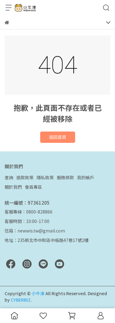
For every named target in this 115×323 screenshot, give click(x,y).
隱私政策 (45, 177)
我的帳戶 (85, 177)
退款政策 (24, 177)
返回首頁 (57, 137)
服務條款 (65, 177)
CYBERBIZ (21, 300)
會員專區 (33, 187)
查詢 (9, 177)
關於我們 (13, 187)
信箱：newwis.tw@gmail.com (35, 231)
